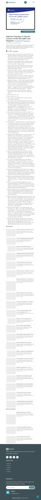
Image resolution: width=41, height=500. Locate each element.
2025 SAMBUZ (16, 498)
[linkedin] (17, 457)
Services (8, 467)
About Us (8, 463)
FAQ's (8, 469)
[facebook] (7, 457)
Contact (8, 471)
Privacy (8, 465)
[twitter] (10, 457)
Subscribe (32, 487)
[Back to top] (37, 496)
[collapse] (33, 2)
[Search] (25, 2)
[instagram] (14, 457)
